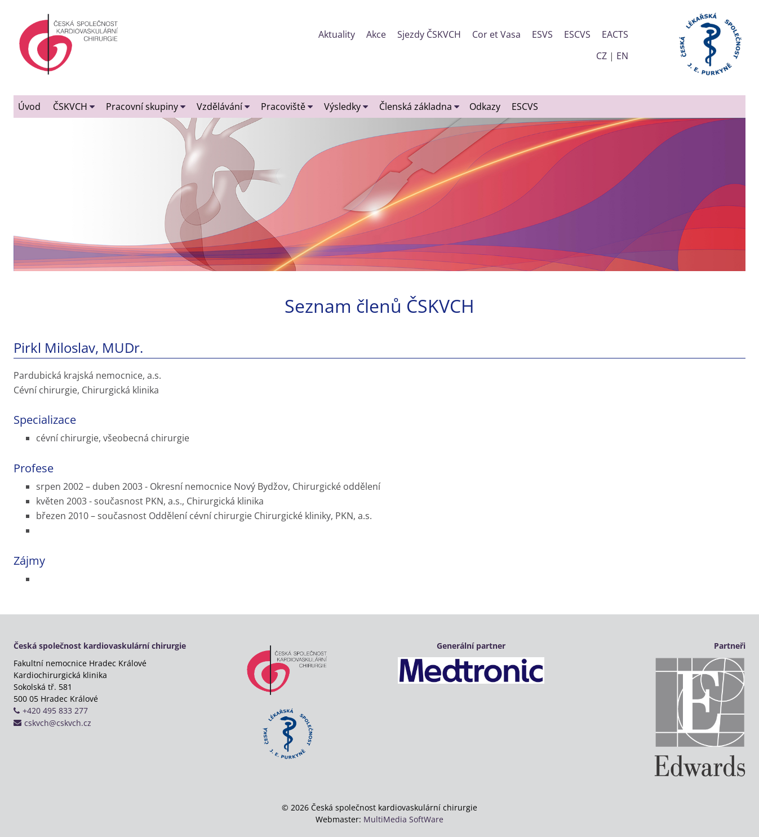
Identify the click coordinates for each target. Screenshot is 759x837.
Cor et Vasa (496, 34)
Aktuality (336, 34)
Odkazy (484, 106)
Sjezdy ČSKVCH (429, 34)
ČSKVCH (74, 106)
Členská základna (419, 106)
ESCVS (577, 34)
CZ (601, 56)
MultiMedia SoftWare (403, 819)
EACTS (615, 34)
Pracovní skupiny (145, 106)
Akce (376, 34)
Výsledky (346, 106)
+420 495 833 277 (55, 710)
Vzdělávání (223, 106)
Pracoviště (287, 106)
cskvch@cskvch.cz (57, 723)
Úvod (29, 106)
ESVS (542, 34)
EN (622, 56)
